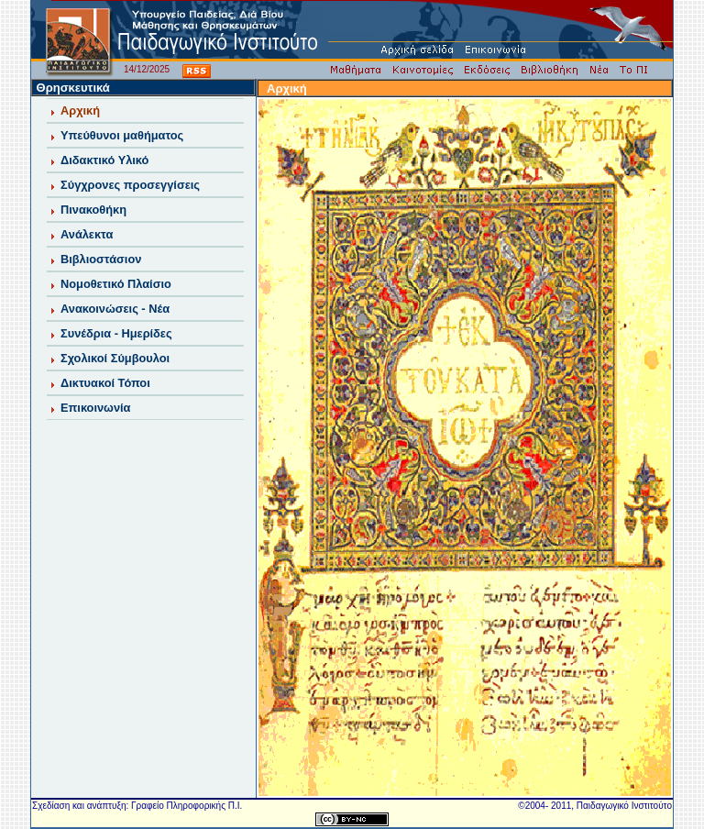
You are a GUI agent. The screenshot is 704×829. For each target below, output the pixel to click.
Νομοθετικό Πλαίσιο (115, 284)
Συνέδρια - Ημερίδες (116, 333)
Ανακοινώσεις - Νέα (115, 308)
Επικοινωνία (95, 407)
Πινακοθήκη (93, 209)
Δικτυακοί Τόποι (105, 383)
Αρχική (80, 110)
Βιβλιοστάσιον (100, 259)
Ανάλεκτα (86, 234)
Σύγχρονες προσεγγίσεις (130, 185)
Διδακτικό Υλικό (104, 160)
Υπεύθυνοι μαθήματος (121, 135)
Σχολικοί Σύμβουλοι (115, 358)
